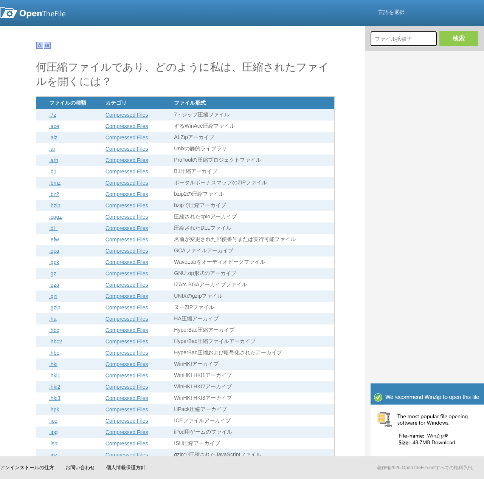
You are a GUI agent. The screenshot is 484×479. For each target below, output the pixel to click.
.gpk (54, 262)
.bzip (54, 205)
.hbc (54, 330)
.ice (53, 421)
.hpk (54, 409)
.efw (54, 239)
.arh (53, 160)
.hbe (54, 353)
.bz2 (54, 194)
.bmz (54, 183)
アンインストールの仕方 (27, 467)
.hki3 (54, 398)
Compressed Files (126, 115)
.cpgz (55, 217)
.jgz (53, 455)
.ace (54, 126)
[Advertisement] (404, 266)
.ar (52, 149)
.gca (54, 251)
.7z (52, 115)
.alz (53, 137)
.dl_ (53, 228)
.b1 (52, 171)
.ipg (53, 432)
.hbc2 (55, 341)
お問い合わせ (80, 467)
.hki (53, 364)
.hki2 (54, 387)
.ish (53, 443)
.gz (52, 273)
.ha (52, 319)
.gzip (54, 307)
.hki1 (54, 375)
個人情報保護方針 (126, 467)
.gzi (53, 296)
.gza (54, 285)
